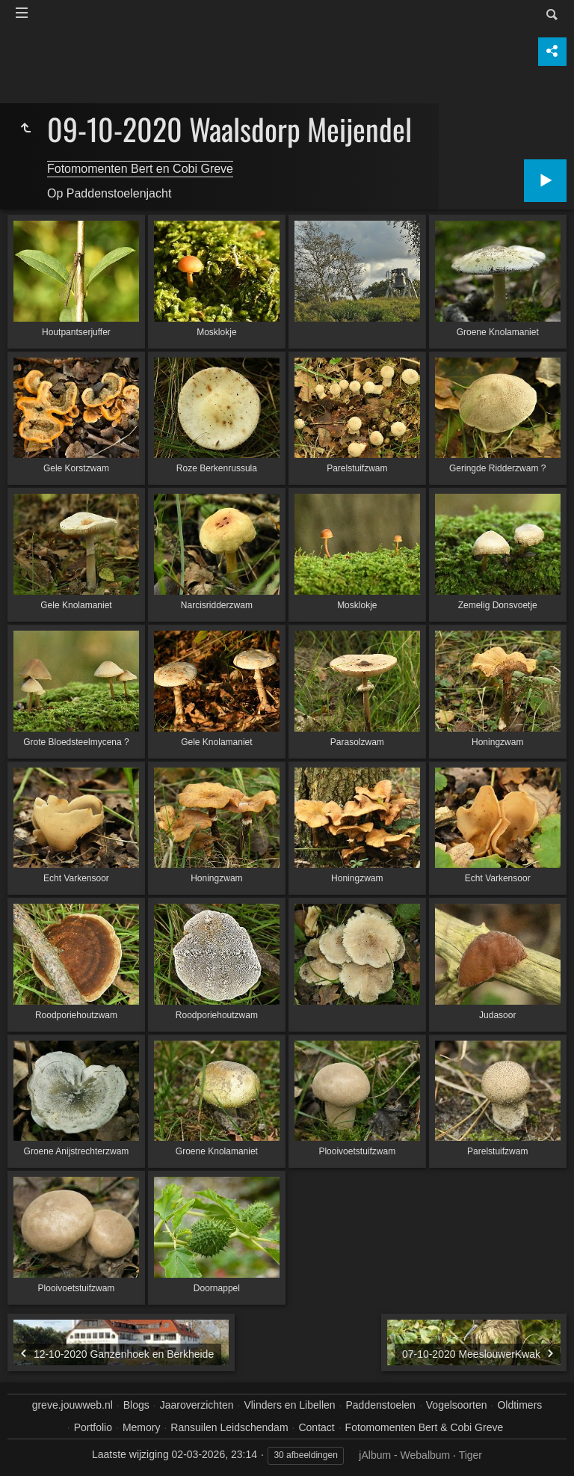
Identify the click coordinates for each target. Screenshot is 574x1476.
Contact (316, 1427)
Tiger (470, 1455)
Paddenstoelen (380, 1405)
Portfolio (93, 1427)
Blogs (136, 1405)
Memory (142, 1427)
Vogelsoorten (456, 1405)
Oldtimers (519, 1405)
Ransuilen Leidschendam (229, 1427)
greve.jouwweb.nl (72, 1405)
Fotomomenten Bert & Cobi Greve (424, 1427)
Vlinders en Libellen (289, 1405)
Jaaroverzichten (197, 1405)
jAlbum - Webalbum (404, 1455)
